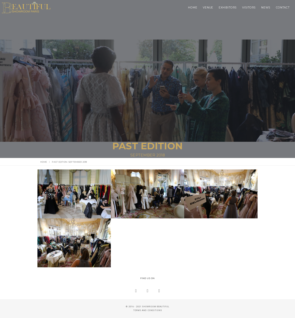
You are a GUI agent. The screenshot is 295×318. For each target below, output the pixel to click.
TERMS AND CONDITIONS (147, 310)
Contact (245, 7)
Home (155, 7)
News (228, 7)
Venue (170, 7)
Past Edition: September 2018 (69, 162)
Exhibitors (190, 7)
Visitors (211, 7)
